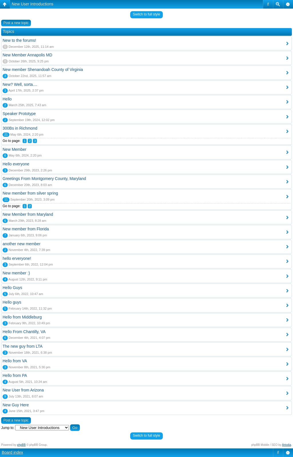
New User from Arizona (23, 390)
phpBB (21, 444)
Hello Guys (12, 287)
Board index (12, 452)
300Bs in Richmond (20, 128)
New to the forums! (19, 40)
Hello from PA (15, 375)
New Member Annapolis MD (27, 55)
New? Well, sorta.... (20, 84)
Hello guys (12, 302)
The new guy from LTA (23, 346)
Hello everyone (16, 164)
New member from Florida (26, 229)
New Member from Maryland (28, 214)
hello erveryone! (17, 258)
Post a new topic (16, 23)
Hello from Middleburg (22, 317)
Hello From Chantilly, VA (24, 331)
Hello (7, 99)
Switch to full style (146, 14)
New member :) (16, 273)
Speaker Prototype (19, 113)
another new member (21, 244)
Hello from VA (15, 361)
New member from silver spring (30, 193)
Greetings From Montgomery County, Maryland (44, 178)
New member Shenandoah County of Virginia (43, 69)
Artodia (286, 444)
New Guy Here (16, 405)
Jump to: (7, 428)
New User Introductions (33, 4)
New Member (14, 149)
